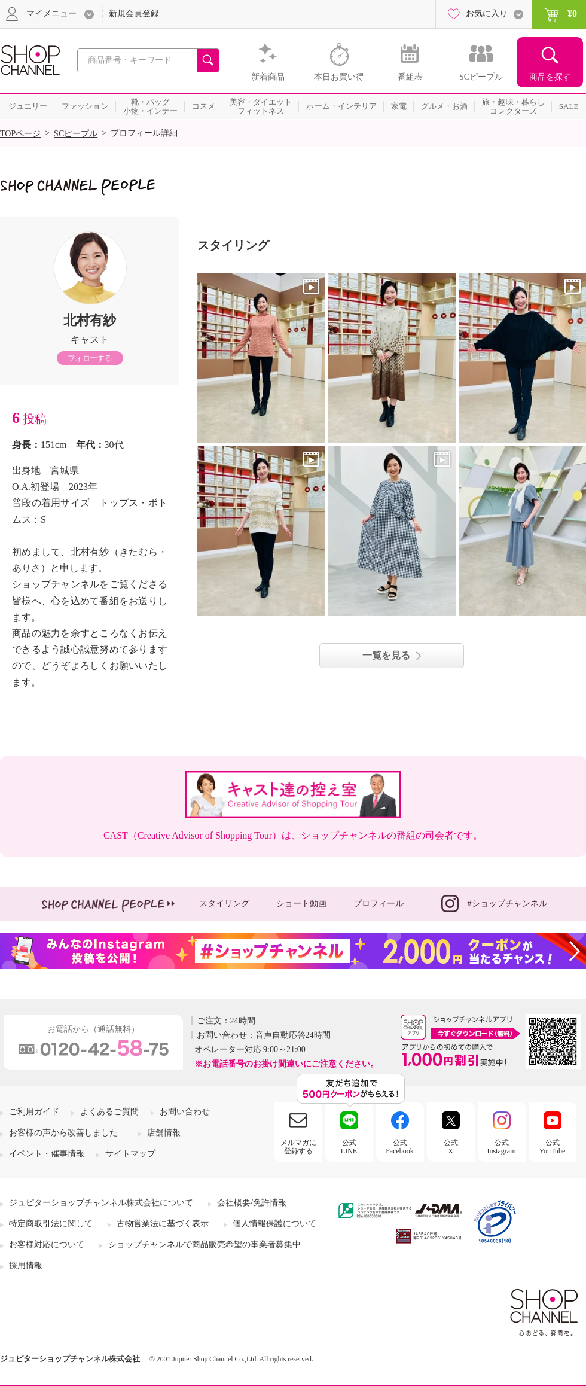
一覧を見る (386, 655)
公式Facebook (400, 1146)
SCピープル (75, 133)
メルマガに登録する (298, 1146)
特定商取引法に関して (51, 1223)
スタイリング (224, 903)
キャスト (90, 339)
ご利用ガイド (34, 1111)
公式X (451, 1146)
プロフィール (378, 903)
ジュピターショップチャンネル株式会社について (101, 1202)
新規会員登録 (134, 13)
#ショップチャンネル (494, 903)
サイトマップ (130, 1153)
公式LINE (349, 1146)
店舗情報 (164, 1132)
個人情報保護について (274, 1223)
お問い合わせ (185, 1111)
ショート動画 (301, 903)
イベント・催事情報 (46, 1153)
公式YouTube (552, 1146)
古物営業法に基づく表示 (163, 1223)
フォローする (90, 358)
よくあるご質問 (109, 1111)
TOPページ (20, 133)
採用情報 (25, 1265)
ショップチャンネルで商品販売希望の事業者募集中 (204, 1244)
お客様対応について (46, 1244)
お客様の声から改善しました (63, 1132)
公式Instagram (501, 1146)
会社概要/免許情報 (251, 1202)
